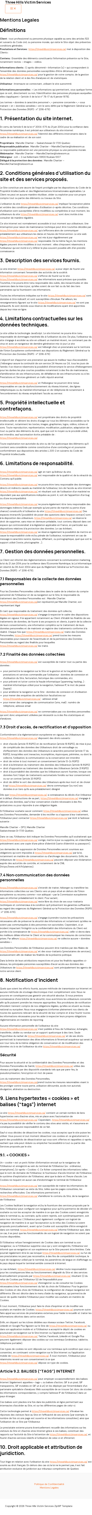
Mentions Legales (49, 1487)
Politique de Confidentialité (49, 1484)
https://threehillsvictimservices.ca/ (47, 49)
